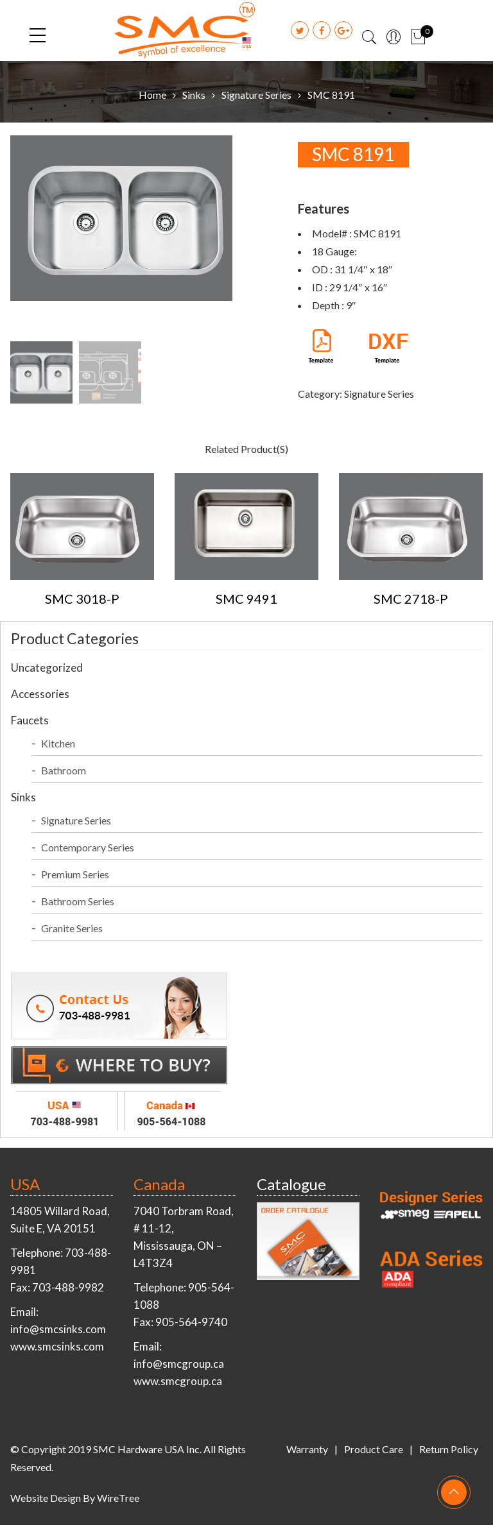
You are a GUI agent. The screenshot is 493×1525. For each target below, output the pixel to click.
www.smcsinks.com (57, 1346)
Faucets (30, 720)
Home (152, 95)
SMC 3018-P (82, 598)
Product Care (373, 1449)
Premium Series (75, 874)
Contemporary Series (87, 847)
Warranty (307, 1449)
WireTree (118, 1498)
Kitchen (58, 743)
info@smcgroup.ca (179, 1363)
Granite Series (72, 928)
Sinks (193, 95)
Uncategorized (47, 667)
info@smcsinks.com (58, 1329)
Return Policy (448, 1449)
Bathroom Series (77, 901)
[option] (143, 220)
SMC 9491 (246, 598)
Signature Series (256, 95)
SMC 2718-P (411, 598)
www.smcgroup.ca (178, 1381)
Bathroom (63, 770)
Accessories (40, 694)
